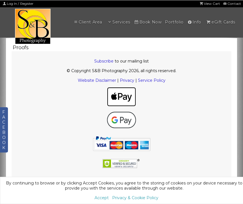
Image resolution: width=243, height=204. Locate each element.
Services (118, 22)
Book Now (148, 22)
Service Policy (152, 80)
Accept (102, 197)
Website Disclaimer (97, 80)
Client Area (87, 22)
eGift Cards (220, 22)
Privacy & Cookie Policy (135, 197)
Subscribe (104, 61)
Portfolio (174, 22)
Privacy (127, 80)
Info (194, 22)
